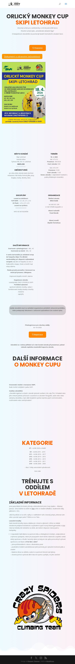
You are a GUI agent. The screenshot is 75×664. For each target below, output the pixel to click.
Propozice (38, 48)
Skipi (33, 509)
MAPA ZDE (21, 164)
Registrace (38, 334)
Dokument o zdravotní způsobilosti (22, 56)
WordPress (50, 661)
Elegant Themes (34, 661)
